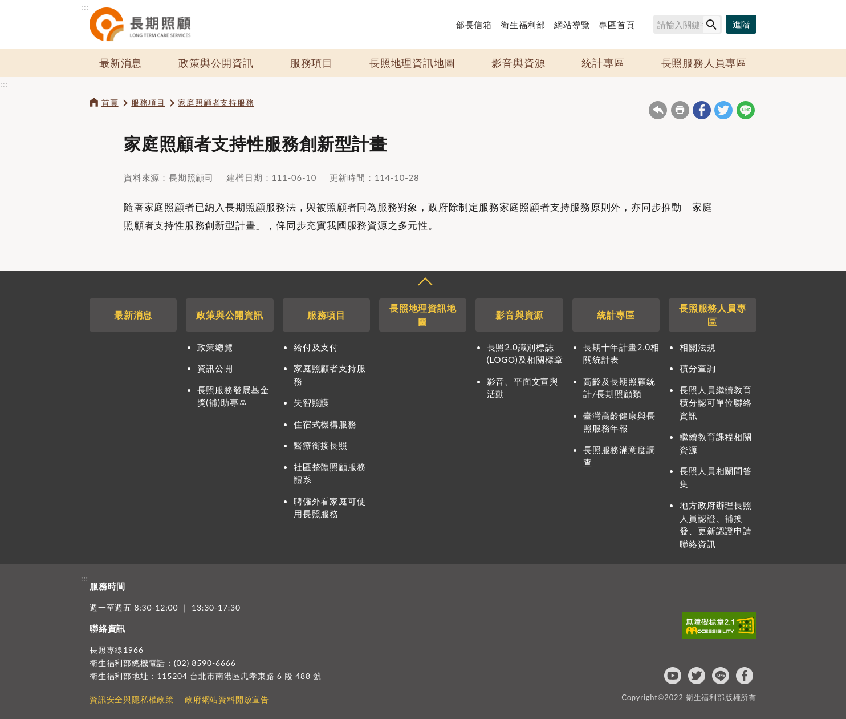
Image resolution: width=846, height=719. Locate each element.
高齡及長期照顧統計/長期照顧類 (619, 387)
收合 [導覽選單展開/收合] (424, 283)
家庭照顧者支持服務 (216, 102)
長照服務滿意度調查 (619, 456)
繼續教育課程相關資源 (715, 443)
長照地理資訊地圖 (412, 62)
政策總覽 (215, 347)
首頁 (110, 102)
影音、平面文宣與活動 (523, 387)
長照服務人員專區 (704, 62)
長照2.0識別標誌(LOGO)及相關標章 (525, 353)
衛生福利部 (523, 24)
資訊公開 (215, 368)
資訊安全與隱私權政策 (132, 699)
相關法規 (697, 347)
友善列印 (680, 110)
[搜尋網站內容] (687, 24)
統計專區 (602, 62)
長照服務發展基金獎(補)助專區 (233, 396)
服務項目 (311, 62)
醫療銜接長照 (321, 445)
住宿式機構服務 (325, 424)
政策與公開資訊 (216, 62)
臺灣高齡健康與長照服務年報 (619, 422)
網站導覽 (572, 24)
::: (85, 6)
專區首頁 (616, 24)
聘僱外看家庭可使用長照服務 (329, 507)
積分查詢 (697, 368)
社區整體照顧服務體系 (329, 473)
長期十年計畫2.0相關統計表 (621, 353)
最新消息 (120, 62)
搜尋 (648, 26)
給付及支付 (316, 347)
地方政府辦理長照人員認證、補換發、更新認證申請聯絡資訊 (715, 524)
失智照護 (312, 402)
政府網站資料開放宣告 (227, 699)
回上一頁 (658, 110)
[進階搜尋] (741, 24)
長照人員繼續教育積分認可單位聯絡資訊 (715, 403)
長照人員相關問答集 (715, 477)
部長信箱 (474, 24)
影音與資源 (518, 62)
